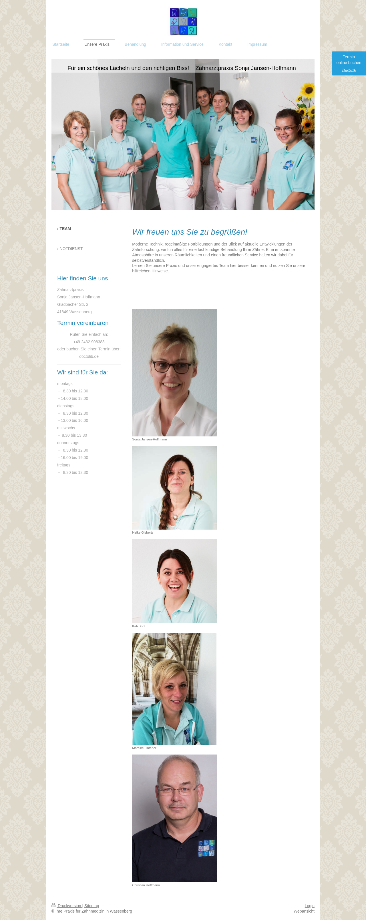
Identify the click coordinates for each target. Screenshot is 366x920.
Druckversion (66, 905)
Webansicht (304, 911)
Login (310, 905)
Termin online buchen (348, 64)
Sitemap (91, 905)
